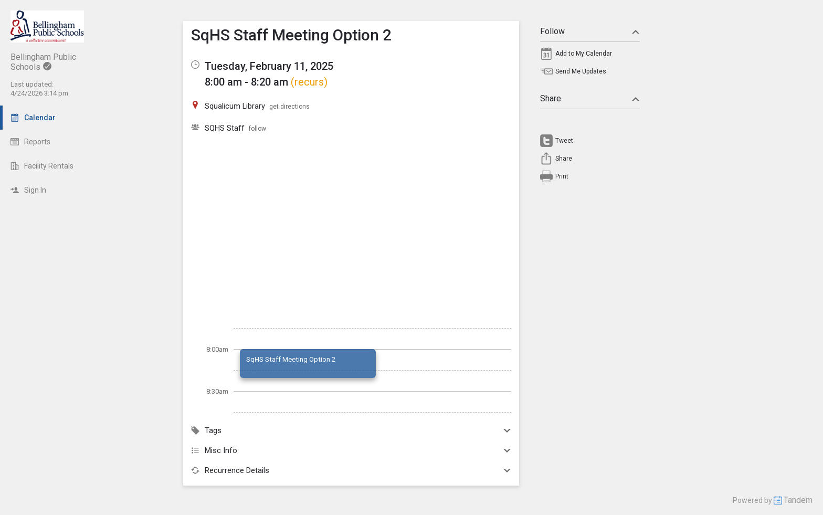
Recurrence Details (351, 470)
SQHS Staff (225, 128)
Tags (351, 430)
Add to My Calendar (583, 53)
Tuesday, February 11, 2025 (269, 66)
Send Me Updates (580, 71)
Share (590, 98)
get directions (289, 106)
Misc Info (351, 450)
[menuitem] (590, 56)
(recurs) (309, 82)
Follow (590, 31)
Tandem (798, 500)
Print (561, 176)
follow (257, 128)
